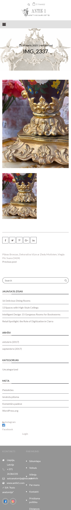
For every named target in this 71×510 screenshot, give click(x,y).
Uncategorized (10, 369)
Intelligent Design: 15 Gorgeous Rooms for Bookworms (31, 314)
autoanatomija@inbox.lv (20, 478)
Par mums (34, 484)
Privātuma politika (34, 500)
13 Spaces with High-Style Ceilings (20, 307)
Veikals (33, 467)
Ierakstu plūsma (10, 396)
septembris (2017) (12, 348)
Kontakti (34, 491)
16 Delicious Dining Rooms (16, 300)
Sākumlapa (35, 461)
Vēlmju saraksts (33, 476)
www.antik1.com (15, 482)
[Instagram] (13, 501)
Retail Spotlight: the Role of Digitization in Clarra (27, 321)
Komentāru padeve (12, 403)
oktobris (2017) (10, 341)
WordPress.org (10, 410)
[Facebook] (5, 501)
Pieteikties (8, 390)
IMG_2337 (35, 51)
